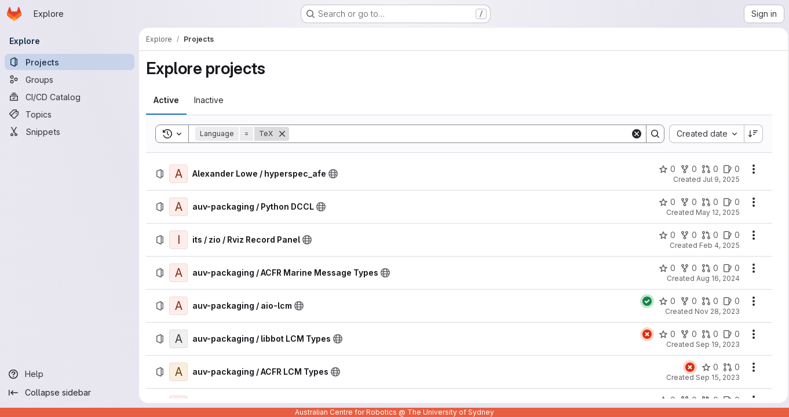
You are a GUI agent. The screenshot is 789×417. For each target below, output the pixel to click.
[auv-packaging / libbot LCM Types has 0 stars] (663, 334)
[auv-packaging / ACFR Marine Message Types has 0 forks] (685, 268)
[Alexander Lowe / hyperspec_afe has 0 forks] (685, 169)
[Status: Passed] (644, 301)
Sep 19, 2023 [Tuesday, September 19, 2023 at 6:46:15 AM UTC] (714, 344)
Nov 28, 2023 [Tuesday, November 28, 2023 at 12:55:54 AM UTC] (713, 311)
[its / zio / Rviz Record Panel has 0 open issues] (727, 235)
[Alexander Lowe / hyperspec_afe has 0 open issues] (727, 169)
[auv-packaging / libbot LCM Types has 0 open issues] (727, 334)
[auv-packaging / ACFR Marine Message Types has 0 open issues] (727, 268)
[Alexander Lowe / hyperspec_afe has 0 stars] (663, 169)
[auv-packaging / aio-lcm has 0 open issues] (727, 301)
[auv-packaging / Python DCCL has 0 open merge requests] (706, 202)
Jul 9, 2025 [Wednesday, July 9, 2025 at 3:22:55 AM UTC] (717, 179)
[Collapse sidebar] (69, 393)
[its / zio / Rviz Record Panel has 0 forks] (685, 235)
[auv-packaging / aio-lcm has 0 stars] (663, 301)
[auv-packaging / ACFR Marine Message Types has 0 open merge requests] (706, 268)
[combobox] (703, 134)
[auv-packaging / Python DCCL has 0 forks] (685, 202)
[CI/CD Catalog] (69, 97)
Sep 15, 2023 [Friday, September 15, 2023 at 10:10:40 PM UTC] (714, 377)
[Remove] (282, 134)
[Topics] (69, 114)
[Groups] (69, 79)
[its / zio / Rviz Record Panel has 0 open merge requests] (706, 235)
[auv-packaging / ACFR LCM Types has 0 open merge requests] (727, 367)
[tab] (166, 100)
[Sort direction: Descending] (750, 134)
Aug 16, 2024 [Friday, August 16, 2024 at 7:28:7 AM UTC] (714, 278)
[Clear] (633, 134)
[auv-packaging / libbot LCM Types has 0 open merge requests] (706, 334)
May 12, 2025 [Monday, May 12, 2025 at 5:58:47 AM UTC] (714, 212)
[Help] (69, 374)
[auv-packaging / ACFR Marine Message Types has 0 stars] (663, 268)
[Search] (457, 134)
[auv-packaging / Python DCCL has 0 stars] (663, 202)
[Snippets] (69, 131)
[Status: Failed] (644, 334)
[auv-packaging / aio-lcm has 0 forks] (685, 301)
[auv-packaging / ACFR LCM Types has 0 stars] (706, 367)
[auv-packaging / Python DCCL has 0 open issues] (727, 202)
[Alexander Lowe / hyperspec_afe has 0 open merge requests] (706, 169)
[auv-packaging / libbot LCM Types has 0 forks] (685, 334)
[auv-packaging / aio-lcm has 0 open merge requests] (706, 301)
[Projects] (69, 62)
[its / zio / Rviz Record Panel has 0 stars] (663, 235)
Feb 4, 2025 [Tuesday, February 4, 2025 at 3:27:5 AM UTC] (716, 245)
